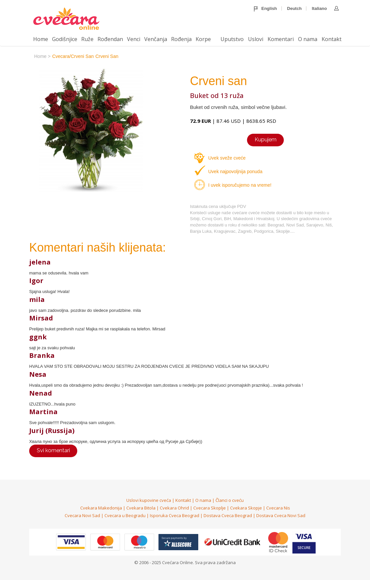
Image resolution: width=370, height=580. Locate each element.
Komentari (281, 39)
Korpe (203, 39)
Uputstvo (232, 39)
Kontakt (331, 39)
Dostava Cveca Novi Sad (280, 515)
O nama (307, 39)
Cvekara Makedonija (101, 508)
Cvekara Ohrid (174, 508)
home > (42, 56)
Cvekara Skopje (246, 508)
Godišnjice (64, 39)
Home (40, 39)
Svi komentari (53, 450)
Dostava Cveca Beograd (228, 515)
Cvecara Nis (278, 508)
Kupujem (266, 139)
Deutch (294, 8)
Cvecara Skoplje (209, 508)
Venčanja (155, 39)
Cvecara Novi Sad (82, 515)
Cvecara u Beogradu (125, 515)
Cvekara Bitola (140, 508)
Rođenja (181, 39)
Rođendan (110, 39)
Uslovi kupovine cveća (148, 500)
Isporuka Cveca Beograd (174, 515)
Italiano (319, 8)
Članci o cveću (230, 500)
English (265, 9)
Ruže (87, 39)
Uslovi (255, 39)
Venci (133, 39)
